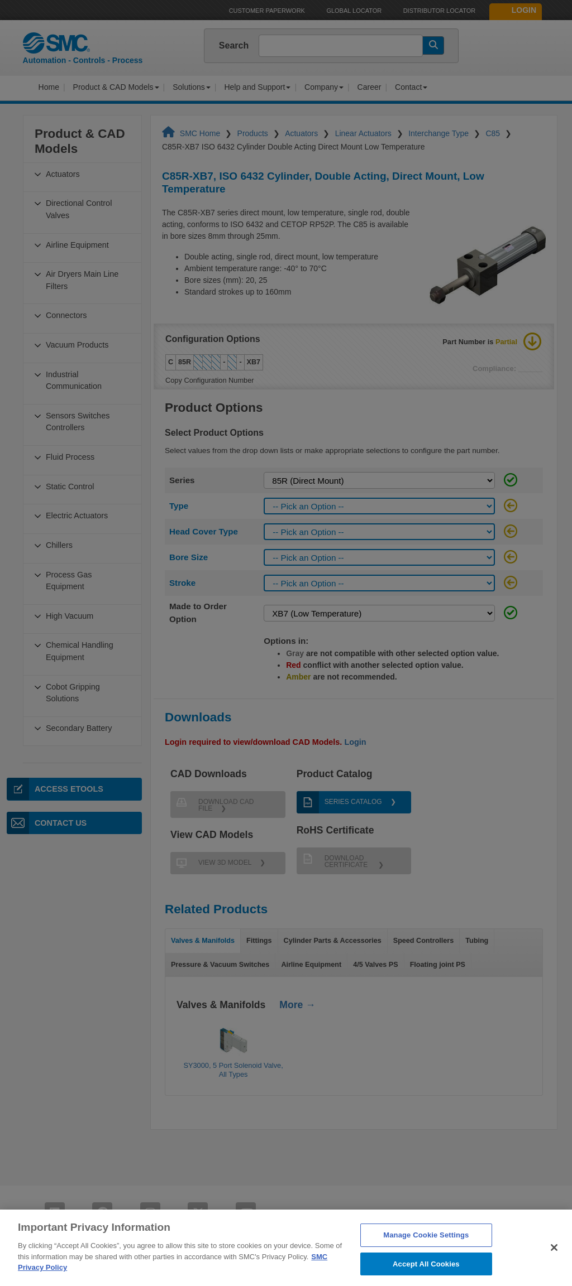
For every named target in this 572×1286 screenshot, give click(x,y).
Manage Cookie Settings (426, 1257)
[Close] (554, 1268)
